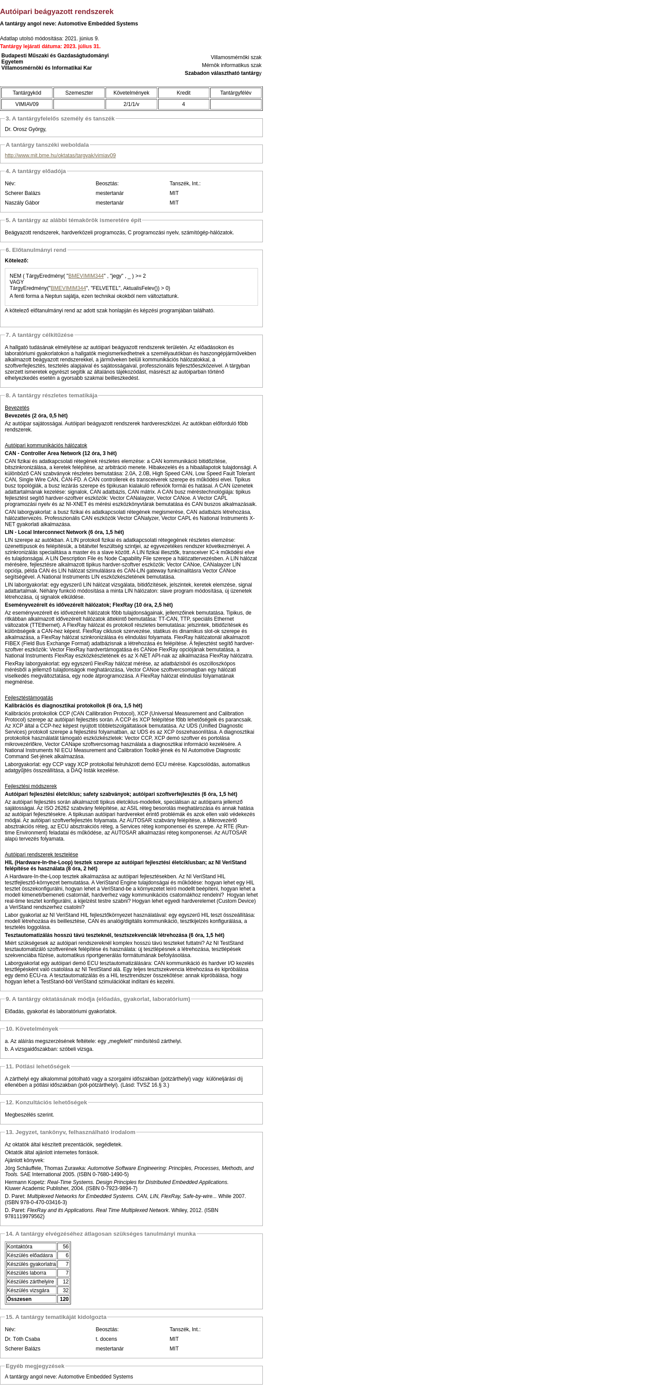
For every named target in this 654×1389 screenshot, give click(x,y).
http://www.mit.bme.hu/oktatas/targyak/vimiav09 (60, 155)
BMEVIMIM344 (86, 276)
